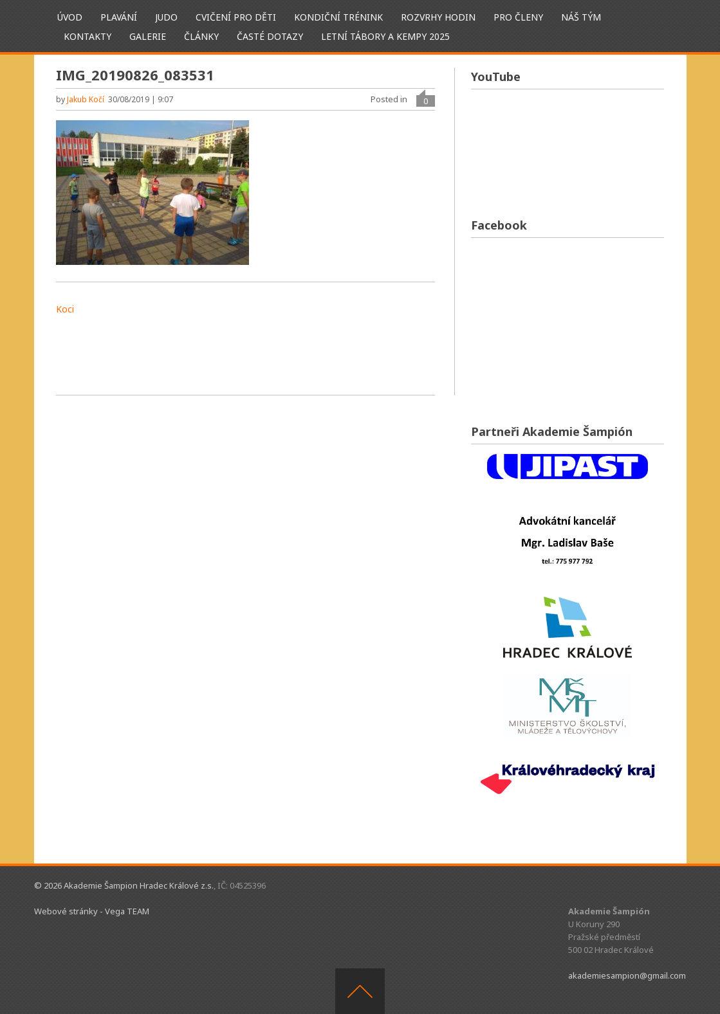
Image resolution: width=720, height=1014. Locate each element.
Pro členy (518, 17)
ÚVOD (69, 17)
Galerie (147, 36)
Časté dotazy (270, 36)
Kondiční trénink (338, 17)
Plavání (118, 17)
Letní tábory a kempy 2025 (385, 36)
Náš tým (581, 17)
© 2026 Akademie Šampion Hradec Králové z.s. (124, 885)
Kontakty (87, 36)
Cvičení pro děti (236, 17)
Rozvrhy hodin (438, 17)
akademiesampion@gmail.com (627, 975)
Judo (166, 17)
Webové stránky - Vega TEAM (91, 911)
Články (201, 36)
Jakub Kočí (85, 99)
